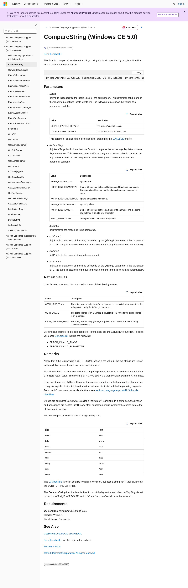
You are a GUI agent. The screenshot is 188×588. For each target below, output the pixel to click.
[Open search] (174, 4)
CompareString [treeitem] (15, 64)
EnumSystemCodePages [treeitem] (19, 107)
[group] (94, 78)
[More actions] (141, 27)
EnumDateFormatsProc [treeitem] (19, 96)
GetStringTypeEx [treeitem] (16, 177)
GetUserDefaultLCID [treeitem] (17, 204)
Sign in (181, 4)
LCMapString (55, 481)
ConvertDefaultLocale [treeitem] (18, 70)
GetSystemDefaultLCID (56, 533)
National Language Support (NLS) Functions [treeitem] (20, 57)
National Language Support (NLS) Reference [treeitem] (18, 40)
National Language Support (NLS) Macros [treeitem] (18, 247)
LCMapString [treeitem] (14, 220)
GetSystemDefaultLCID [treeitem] (19, 188)
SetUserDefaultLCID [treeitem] (17, 230)
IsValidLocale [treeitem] (14, 214)
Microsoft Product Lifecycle (86, 13)
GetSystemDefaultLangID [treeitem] (20, 182)
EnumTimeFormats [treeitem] (17, 118)
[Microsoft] (5, 4)
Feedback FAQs (52, 546)
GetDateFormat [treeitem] (15, 150)
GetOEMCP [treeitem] (13, 166)
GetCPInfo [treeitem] (13, 139)
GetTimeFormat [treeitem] (15, 193)
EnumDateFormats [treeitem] (16, 91)
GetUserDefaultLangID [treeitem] (18, 198)
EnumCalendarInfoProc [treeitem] (19, 80)
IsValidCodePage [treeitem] (16, 209)
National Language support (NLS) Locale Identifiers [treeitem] (21, 238)
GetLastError (61, 336)
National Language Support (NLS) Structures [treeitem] (18, 256)
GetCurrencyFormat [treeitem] (17, 145)
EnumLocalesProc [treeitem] (16, 102)
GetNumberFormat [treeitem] (16, 161)
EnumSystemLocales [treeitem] (18, 113)
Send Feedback (52, 54)
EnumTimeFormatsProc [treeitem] (19, 123)
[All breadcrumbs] (46, 27)
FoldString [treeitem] (13, 129)
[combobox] (20, 31)
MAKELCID (119, 139)
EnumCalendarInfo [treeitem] (16, 75)
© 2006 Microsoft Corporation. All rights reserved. (69, 553)
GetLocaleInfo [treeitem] (14, 155)
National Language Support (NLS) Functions (72, 27)
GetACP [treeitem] (12, 134)
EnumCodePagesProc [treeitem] (18, 86)
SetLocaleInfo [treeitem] (14, 225)
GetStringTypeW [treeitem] (15, 171)
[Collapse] (36, 25)
